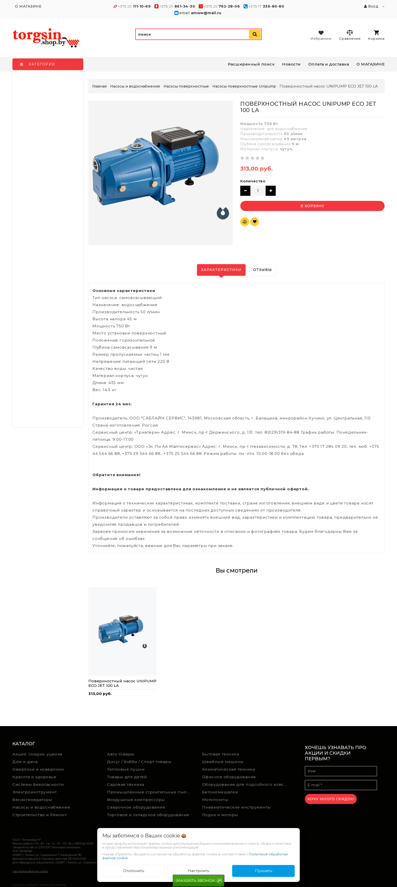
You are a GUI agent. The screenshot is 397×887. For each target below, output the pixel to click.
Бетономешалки (220, 792)
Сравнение (350, 34)
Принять (263, 870)
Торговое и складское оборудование (148, 814)
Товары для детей (127, 776)
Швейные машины (223, 761)
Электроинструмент (34, 792)
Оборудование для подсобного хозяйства (245, 784)
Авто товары (120, 754)
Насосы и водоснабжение (41, 807)
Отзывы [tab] (262, 269)
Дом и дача (24, 761)
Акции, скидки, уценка (37, 754)
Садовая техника (125, 784)
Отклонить (133, 870)
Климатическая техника (228, 769)
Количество (252, 181)
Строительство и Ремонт (39, 814)
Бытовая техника (220, 754)
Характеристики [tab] (221, 269)
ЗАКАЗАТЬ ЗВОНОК (195, 880)
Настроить (198, 870)
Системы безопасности (38, 784)
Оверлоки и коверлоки (38, 769)
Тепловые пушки (126, 769)
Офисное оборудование (229, 776)
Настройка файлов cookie (30, 871)
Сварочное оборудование (136, 807)
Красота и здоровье (34, 776)
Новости (291, 64)
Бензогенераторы (32, 799)
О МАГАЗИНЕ (370, 64)
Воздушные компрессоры (136, 799)
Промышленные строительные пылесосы (150, 792)
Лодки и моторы (220, 814)
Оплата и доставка (328, 64)
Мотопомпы (215, 799)
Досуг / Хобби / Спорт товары (139, 761)
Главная (99, 86)
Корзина (376, 35)
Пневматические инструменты (236, 807)
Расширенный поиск (251, 64)
